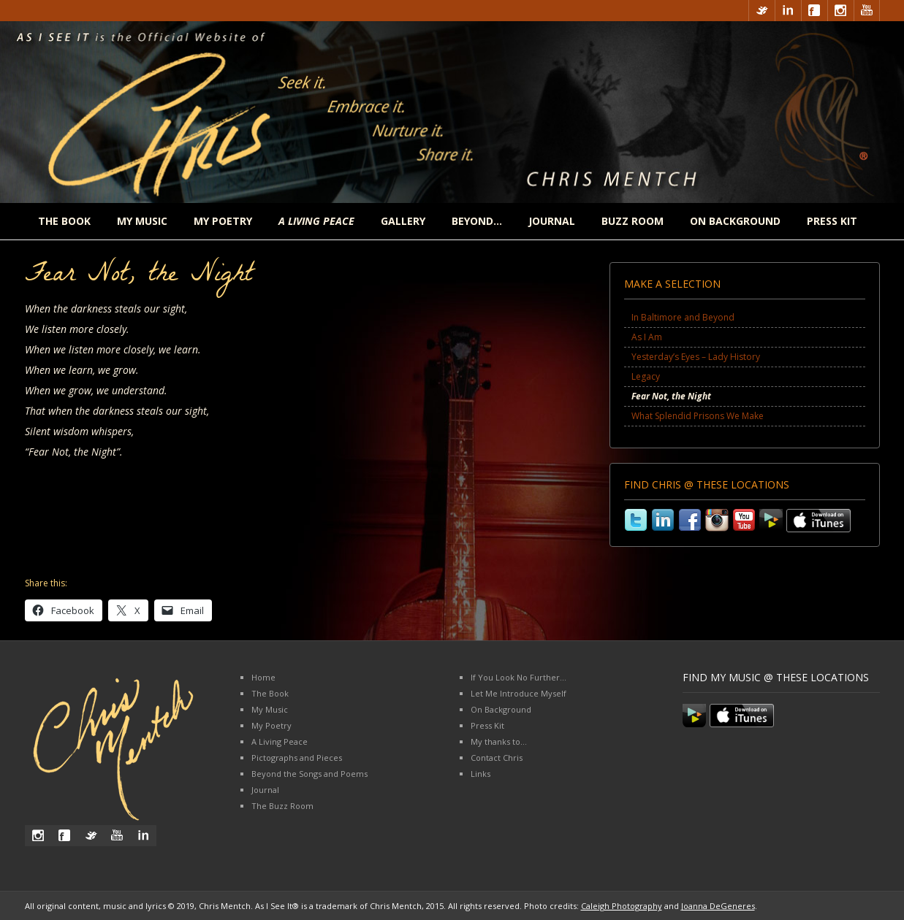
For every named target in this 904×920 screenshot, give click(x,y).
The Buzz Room (282, 805)
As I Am (646, 337)
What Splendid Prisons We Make (697, 416)
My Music (142, 221)
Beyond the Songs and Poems (309, 773)
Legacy (645, 376)
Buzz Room (632, 221)
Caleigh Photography (621, 905)
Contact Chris (497, 757)
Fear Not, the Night (671, 396)
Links (480, 773)
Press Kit (832, 221)
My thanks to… (499, 741)
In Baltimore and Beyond (682, 317)
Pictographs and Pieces (296, 757)
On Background (735, 221)
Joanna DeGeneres (718, 905)
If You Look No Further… (518, 677)
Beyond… (477, 221)
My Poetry (223, 221)
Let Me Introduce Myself (518, 693)
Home (263, 677)
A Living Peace (279, 741)
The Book (64, 221)
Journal (551, 221)
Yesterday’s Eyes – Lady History (695, 356)
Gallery (403, 221)
